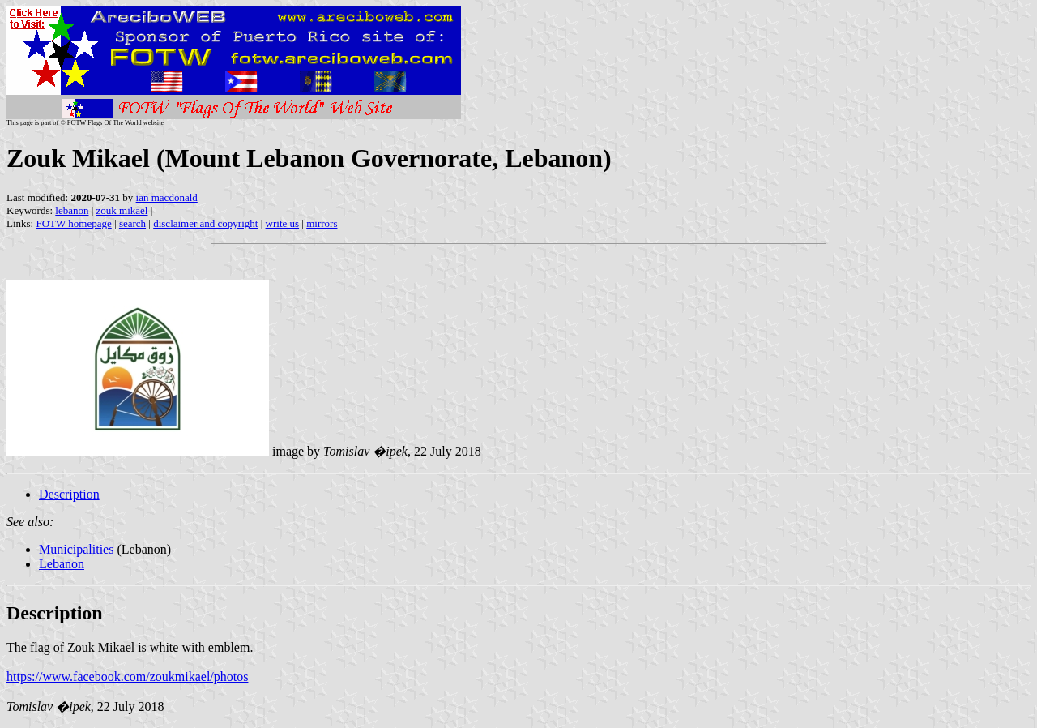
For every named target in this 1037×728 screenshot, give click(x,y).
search (132, 223)
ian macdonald (167, 197)
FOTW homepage (73, 223)
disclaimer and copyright (205, 223)
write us (283, 223)
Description (69, 494)
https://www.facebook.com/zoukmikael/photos (127, 676)
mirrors (321, 223)
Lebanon (61, 564)
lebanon (71, 210)
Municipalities (76, 549)
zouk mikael (122, 210)
